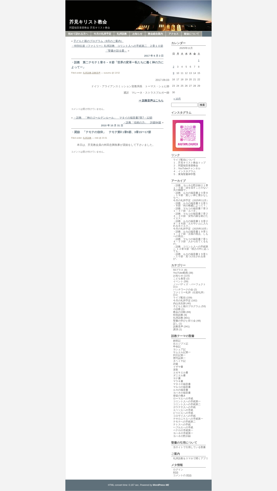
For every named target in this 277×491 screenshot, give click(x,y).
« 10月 (177, 98)
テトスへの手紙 (182, 424)
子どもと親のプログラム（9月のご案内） (98, 41)
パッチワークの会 (183, 289)
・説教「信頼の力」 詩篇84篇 (142, 122)
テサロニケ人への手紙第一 (188, 418)
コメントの (182, 475)
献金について (191, 33)
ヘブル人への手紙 (183, 427)
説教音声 (96, 73)
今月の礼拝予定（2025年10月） (191, 228)
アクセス (174, 33)
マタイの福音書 (182, 384)
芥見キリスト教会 (88, 21)
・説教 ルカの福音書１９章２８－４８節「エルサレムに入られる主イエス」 (190, 223)
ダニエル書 (179, 375)
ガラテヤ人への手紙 (184, 407)
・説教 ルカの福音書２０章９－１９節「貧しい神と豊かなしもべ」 (190, 195)
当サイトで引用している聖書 (189, 447)
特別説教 (178, 314)
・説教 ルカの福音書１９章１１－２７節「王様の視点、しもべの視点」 (190, 234)
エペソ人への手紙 (183, 410)
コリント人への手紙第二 (187, 404)
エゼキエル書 (180, 372)
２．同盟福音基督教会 (185, 165)
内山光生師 (179, 303)
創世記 (177, 340)
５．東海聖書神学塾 (184, 174)
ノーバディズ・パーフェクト (189, 284)
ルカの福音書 (180, 389)
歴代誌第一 (179, 358)
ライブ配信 (179, 297)
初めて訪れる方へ (78, 33)
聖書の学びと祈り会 (184, 320)
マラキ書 (178, 381)
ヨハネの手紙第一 (183, 433)
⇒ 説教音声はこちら (151, 100)
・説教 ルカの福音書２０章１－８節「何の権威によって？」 (190, 204)
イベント (178, 281)
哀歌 (175, 369)
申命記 (177, 346)
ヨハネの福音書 (182, 392)
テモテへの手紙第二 (184, 421)
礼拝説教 (122, 33)
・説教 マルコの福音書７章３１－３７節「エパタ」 (190, 209)
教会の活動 (179, 312)
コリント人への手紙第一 (187, 401)
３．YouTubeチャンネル (186, 168)
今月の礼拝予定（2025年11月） (191, 200)
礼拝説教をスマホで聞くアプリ (190, 458)
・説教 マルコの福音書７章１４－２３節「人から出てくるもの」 (190, 241)
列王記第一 (179, 355)
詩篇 (175, 363)
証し (175, 323)
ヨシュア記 (179, 349)
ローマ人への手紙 (183, 398)
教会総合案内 (155, 33)
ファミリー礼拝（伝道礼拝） (189, 292)
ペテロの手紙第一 (183, 430)
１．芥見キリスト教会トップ (189, 162)
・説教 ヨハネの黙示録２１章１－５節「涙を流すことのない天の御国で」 (190, 187)
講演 (175, 329)
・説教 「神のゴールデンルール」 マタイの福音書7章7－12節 (112, 117)
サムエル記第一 (182, 352)
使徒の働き (179, 395)
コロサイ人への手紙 (184, 415)
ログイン (178, 469)
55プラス (178, 269)
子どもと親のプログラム (187, 306)
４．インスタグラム (184, 171)
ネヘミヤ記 (179, 360)
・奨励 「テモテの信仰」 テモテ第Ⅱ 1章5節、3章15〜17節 (111, 132)
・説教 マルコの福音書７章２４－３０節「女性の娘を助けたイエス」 (190, 216)
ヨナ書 (177, 378)
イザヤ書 (178, 366)
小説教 (177, 309)
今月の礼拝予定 (102, 33)
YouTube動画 (180, 272)
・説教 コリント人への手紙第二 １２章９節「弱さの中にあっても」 (191, 249)
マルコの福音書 (182, 386)
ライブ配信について (184, 159)
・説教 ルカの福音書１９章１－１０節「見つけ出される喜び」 (190, 256)
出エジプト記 (180, 343)
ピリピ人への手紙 (183, 412)
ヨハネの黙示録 (182, 436)
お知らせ (137, 33)
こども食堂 (179, 278)
